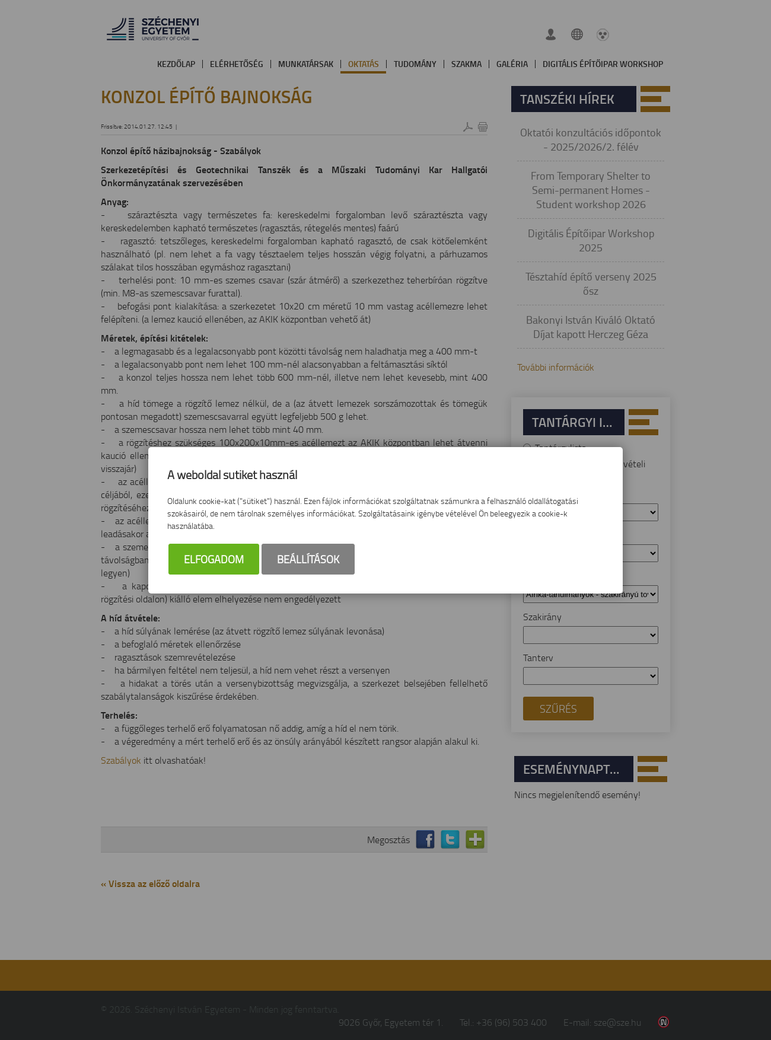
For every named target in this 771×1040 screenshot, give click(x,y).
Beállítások (308, 559)
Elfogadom (214, 559)
